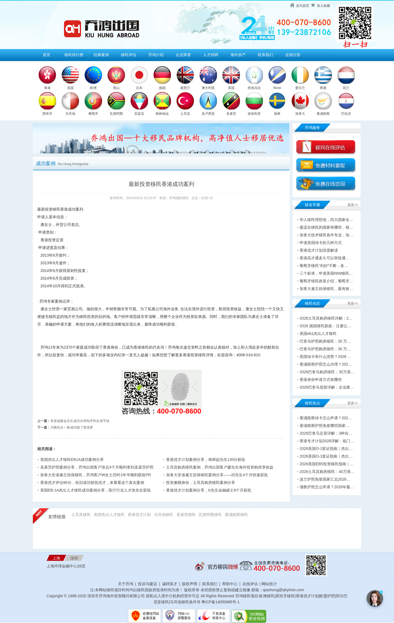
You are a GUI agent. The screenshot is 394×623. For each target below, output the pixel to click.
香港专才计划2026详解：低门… (327, 441)
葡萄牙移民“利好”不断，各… (324, 265)
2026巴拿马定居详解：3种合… (326, 433)
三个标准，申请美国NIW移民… (326, 273)
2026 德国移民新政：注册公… (325, 326)
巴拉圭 (346, 114)
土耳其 (185, 114)
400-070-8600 (179, 411)
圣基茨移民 (186, 514)
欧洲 (93, 88)
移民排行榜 (73, 55)
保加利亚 (254, 114)
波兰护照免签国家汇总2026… (325, 479)
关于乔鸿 (125, 584)
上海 (56, 558)
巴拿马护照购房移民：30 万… (325, 341)
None (277, 88)
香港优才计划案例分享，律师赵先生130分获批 (205, 459)
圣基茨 (231, 114)
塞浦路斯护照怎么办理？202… (326, 364)
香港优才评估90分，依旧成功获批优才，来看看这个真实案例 (92, 482)
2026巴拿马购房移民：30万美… (327, 372)
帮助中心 (229, 584)
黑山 (116, 88)
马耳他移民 (163, 514)
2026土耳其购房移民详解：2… (326, 318)
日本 (139, 88)
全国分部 (292, 55)
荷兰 (346, 88)
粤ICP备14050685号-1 (220, 602)
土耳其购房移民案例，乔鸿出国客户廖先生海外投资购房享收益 (219, 467)
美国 (70, 88)
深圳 (74, 558)
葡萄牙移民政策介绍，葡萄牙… (326, 281)
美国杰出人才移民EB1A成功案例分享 (72, 459)
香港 (47, 88)
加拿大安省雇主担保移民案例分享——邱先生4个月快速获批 (217, 475)
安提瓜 (139, 114)
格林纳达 (162, 114)
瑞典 (277, 114)
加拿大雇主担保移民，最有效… (326, 288)
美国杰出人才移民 (109, 514)
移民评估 (128, 55)
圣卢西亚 (208, 114)
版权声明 (189, 584)
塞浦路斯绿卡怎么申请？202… (326, 418)
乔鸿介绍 (156, 55)
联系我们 (265, 55)
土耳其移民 (81, 514)
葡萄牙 (93, 114)
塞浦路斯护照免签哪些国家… (324, 425)
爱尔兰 (300, 88)
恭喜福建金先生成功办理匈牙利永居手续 (79, 421)
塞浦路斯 (323, 114)
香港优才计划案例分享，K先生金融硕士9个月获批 (208, 490)
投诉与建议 (147, 584)
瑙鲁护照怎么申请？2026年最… (327, 487)
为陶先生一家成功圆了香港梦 (71, 427)
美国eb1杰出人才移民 (318, 333)
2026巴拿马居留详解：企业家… (327, 387)
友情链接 (57, 516)
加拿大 (300, 114)
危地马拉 (254, 88)
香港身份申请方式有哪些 (321, 379)
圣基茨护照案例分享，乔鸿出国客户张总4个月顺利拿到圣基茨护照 (96, 467)
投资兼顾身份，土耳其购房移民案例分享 (200, 482)
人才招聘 (210, 55)
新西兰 (185, 88)
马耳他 (70, 114)
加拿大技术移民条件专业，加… (326, 235)
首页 (46, 55)
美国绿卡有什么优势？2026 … (325, 356)
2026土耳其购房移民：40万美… (327, 471)
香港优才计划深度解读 (319, 250)
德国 (162, 88)
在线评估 (250, 584)
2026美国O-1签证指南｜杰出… (326, 448)
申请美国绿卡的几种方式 (321, 242)
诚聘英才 (169, 584)
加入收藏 (323, 6)
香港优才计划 (139, 514)
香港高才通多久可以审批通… (324, 258)
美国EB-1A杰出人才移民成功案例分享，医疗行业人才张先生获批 (95, 490)
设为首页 (302, 6)
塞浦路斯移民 (236, 514)
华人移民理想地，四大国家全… (326, 219)
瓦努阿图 (116, 114)
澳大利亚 (208, 88)
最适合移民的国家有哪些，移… (326, 227)
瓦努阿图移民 (210, 514)
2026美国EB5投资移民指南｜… (327, 464)
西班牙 (47, 114)
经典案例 (101, 55)
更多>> (352, 205)
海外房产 (238, 55)
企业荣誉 (183, 55)
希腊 (323, 88)
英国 (231, 88)
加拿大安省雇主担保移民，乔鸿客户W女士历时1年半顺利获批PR (95, 475)
